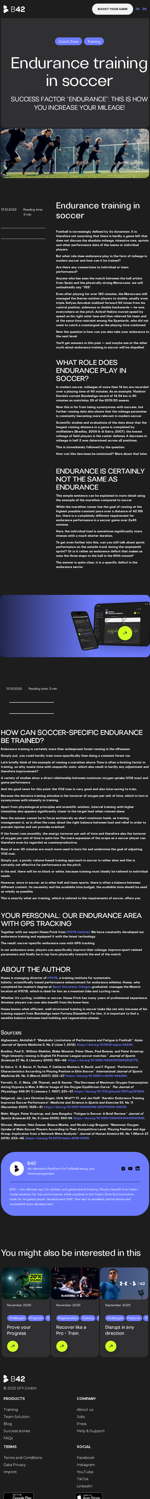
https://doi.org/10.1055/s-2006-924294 (96, 1076)
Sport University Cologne (72, 987)
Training (11, 1409)
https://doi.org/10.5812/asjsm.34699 (104, 1045)
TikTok (83, 1479)
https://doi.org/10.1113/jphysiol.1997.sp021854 (109, 1091)
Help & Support (91, 1431)
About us (85, 1409)
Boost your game (113, 9)
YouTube (85, 1472)
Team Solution (17, 1417)
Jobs (81, 1417)
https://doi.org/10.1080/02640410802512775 (103, 1060)
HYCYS (52, 978)
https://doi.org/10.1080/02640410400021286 (108, 1118)
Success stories (17, 1431)
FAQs (8, 1438)
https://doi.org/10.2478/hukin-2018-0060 (57, 1138)
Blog (8, 1424)
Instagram (86, 1465)
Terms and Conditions (23, 1458)
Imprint (10, 1472)
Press (81, 1424)
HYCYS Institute (78, 932)
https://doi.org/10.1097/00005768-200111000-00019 (85, 1107)
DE (138, 9)
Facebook (85, 1458)
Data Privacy (15, 1465)
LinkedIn (84, 1486)
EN (144, 9)
